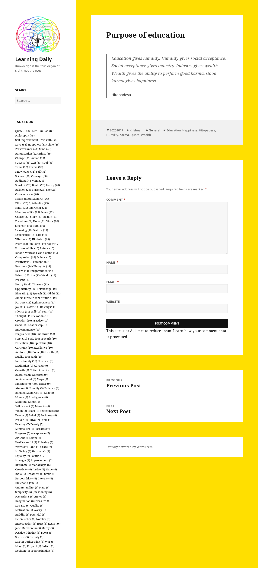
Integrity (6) (45, 478)
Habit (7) (34, 447)
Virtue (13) (34, 275)
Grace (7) (46, 447)
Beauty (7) (36, 424)
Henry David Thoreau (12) (32, 284)
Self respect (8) (24, 406)
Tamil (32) (21, 167)
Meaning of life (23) (27, 212)
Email (112, 282)
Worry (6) (40, 510)
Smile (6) (49, 474)
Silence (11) (22, 311)
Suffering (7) (23, 451)
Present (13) (22, 280)
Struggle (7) (22, 460)
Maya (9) (42, 379)
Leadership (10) (38, 325)
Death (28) (38, 185)
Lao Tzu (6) (22, 505)
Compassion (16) (25, 257)
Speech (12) (40, 293)
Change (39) (22, 158)
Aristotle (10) (23, 352)
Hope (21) (39, 221)
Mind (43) (45, 149)
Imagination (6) (25, 501)
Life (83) (37, 131)
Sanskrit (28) (23, 185)
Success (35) (22, 162)
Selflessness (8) (49, 411)
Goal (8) (49, 392)
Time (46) (53, 144)
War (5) (50, 541)
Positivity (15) (23, 262)
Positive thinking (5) (27, 532)
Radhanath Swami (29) (29, 180)
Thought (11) (23, 316)
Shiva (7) (34, 420)
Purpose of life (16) (27, 248)
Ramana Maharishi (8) (29, 392)
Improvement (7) (42, 460)
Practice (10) (40, 320)
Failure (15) (44, 257)
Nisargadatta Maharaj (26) (32, 198)
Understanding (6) (26, 487)
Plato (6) (44, 487)
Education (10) (24, 343)
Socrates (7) (42, 429)
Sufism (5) (48, 546)
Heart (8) (33, 411)
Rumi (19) (39, 226)
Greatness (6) (35, 474)
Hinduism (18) (41, 239)
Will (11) (36, 311)
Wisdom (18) (23, 239)
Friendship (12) (47, 289)
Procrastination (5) (42, 550)
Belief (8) (34, 415)
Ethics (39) (45, 153)
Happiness (189, 130)
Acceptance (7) (40, 433)
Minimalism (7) (24, 429)
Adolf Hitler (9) (41, 383)
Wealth (146, 135)
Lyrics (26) (38, 189)
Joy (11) (20, 307)
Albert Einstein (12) (27, 298)
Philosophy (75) (25, 135)
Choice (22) (22, 216)
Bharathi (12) (23, 293)
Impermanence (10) (27, 329)
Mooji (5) (20, 546)
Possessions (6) (24, 496)
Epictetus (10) (43, 343)
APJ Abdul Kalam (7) (28, 438)
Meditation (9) (24, 365)
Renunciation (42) (26, 153)
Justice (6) (39, 469)
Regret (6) (54, 523)
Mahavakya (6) (41, 465)
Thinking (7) (45, 442)
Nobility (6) (43, 519)
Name (112, 262)
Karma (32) (36, 167)
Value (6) (51, 469)
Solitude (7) (38, 456)
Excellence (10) (43, 347)
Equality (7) (22, 456)
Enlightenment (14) (42, 271)
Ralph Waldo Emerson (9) (31, 374)
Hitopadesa (207, 130)
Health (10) (52, 352)
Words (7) (21, 447)
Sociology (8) (49, 415)
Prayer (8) (21, 420)
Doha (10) (38, 352)
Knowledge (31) (25, 171)
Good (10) (21, 325)
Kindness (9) (23, 383)
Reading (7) (22, 424)
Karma (124, 135)
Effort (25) (21, 203)
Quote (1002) (23, 131)
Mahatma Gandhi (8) (28, 401)
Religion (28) (23, 189)
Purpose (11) (23, 302)
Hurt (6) (42, 523)
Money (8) (21, 397)
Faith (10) (37, 356)
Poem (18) (21, 244)
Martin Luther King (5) (29, 541)
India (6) (20, 474)
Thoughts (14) (42, 266)
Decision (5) (22, 550)
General (154, 130)
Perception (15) (42, 262)
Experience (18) (25, 235)
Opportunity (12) (26, 289)
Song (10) (21, 338)
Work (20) (52, 221)
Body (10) (34, 338)
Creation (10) (23, 320)
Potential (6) (37, 514)
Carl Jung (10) (24, 347)
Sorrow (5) (22, 537)
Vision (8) (21, 411)
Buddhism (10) (46, 334)
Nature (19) (40, 230)
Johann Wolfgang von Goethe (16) (36, 253)
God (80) (48, 131)
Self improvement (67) (29, 140)
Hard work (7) (41, 451)
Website (113, 302)
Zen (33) (36, 162)
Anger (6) (40, 496)
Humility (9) (36, 388)
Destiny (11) (47, 307)
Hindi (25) (21, 207)
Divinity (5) (36, 537)
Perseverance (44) (26, 149)
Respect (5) (34, 546)
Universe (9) (45, 361)
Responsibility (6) (26, 478)
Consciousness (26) (27, 194)
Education (174, 130)
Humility (112, 135)
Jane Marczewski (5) (28, 528)
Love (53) (21, 144)
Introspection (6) (25, 523)
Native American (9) (42, 370)
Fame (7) (46, 420)
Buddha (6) (22, 514)
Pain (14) (20, 275)
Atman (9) (21, 388)
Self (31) (41, 171)
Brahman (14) (24, 266)
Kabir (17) (52, 244)
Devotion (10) (40, 316)
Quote (134, 135)
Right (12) (54, 293)
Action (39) (38, 158)
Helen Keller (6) (25, 519)
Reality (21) (50, 216)
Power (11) (32, 307)
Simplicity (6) (23, 492)
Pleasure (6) (42, 501)
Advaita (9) (41, 365)
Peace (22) (47, 212)
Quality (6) (36, 505)
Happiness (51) (37, 144)
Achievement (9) (25, 379)
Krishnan (136, 130)
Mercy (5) (48, 528)
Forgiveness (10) (25, 334)
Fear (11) (47, 311)
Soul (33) (47, 162)
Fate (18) (41, 235)
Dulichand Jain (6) (26, 483)
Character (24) (38, 207)
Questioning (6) (42, 492)
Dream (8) (21, 415)
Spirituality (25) (39, 203)
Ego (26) (51, 189)
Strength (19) (23, 226)
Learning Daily (33, 59)
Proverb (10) (49, 338)
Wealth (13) (48, 275)
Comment (116, 200)
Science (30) (22, 176)
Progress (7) (22, 433)
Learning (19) (24, 230)
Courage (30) (39, 176)
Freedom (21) (23, 221)
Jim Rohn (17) (37, 244)
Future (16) (47, 248)
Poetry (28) (53, 185)
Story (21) (36, 216)
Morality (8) (42, 406)
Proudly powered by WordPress (129, 447)
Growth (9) (22, 370)
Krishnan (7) (23, 465)
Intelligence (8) (38, 397)
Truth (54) (50, 140)
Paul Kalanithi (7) (26, 442)
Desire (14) (22, 271)
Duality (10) (22, 356)
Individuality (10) (26, 361)
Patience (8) (51, 388)
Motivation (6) (24, 510)
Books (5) (47, 532)
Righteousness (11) (44, 302)
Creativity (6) (23, 469)
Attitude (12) (49, 298)
